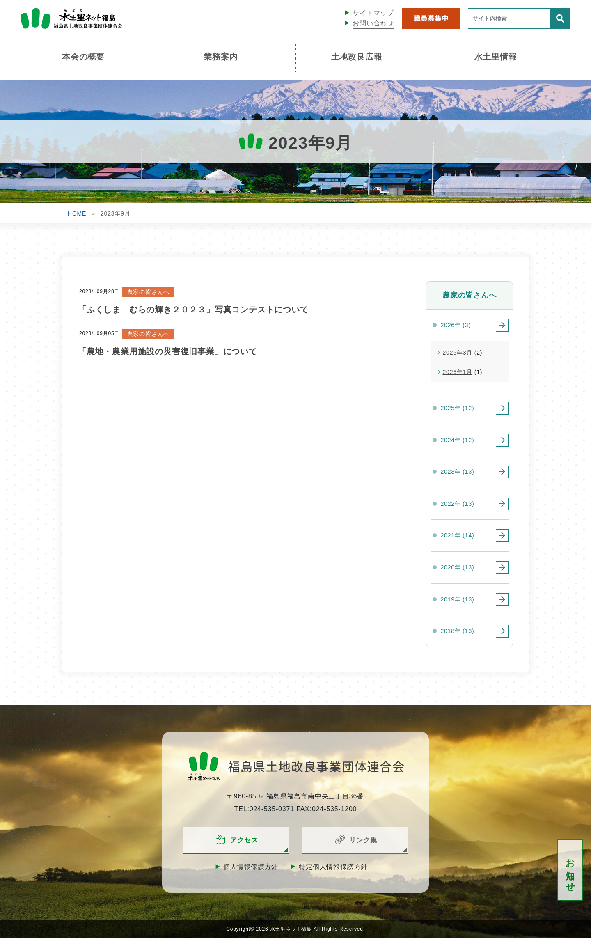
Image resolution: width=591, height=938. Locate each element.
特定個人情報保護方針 (333, 866)
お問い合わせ (373, 23)
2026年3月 (458, 352)
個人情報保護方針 (250, 866)
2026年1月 (458, 372)
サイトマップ (373, 12)
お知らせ (570, 870)
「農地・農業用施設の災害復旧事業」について (167, 351)
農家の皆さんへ (148, 292)
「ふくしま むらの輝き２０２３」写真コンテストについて (193, 309)
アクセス (244, 840)
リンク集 (363, 840)
